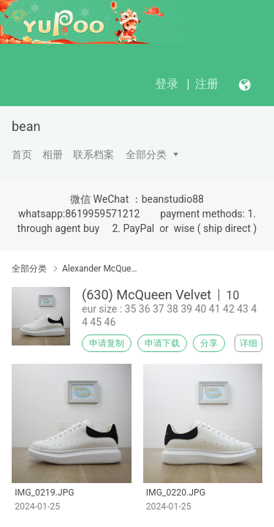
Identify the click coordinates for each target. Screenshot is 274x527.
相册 (52, 154)
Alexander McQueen (100, 269)
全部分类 (146, 154)
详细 (248, 343)
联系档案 (93, 154)
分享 (209, 343)
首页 (22, 154)
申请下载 (162, 343)
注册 (206, 84)
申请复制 (106, 343)
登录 (166, 84)
